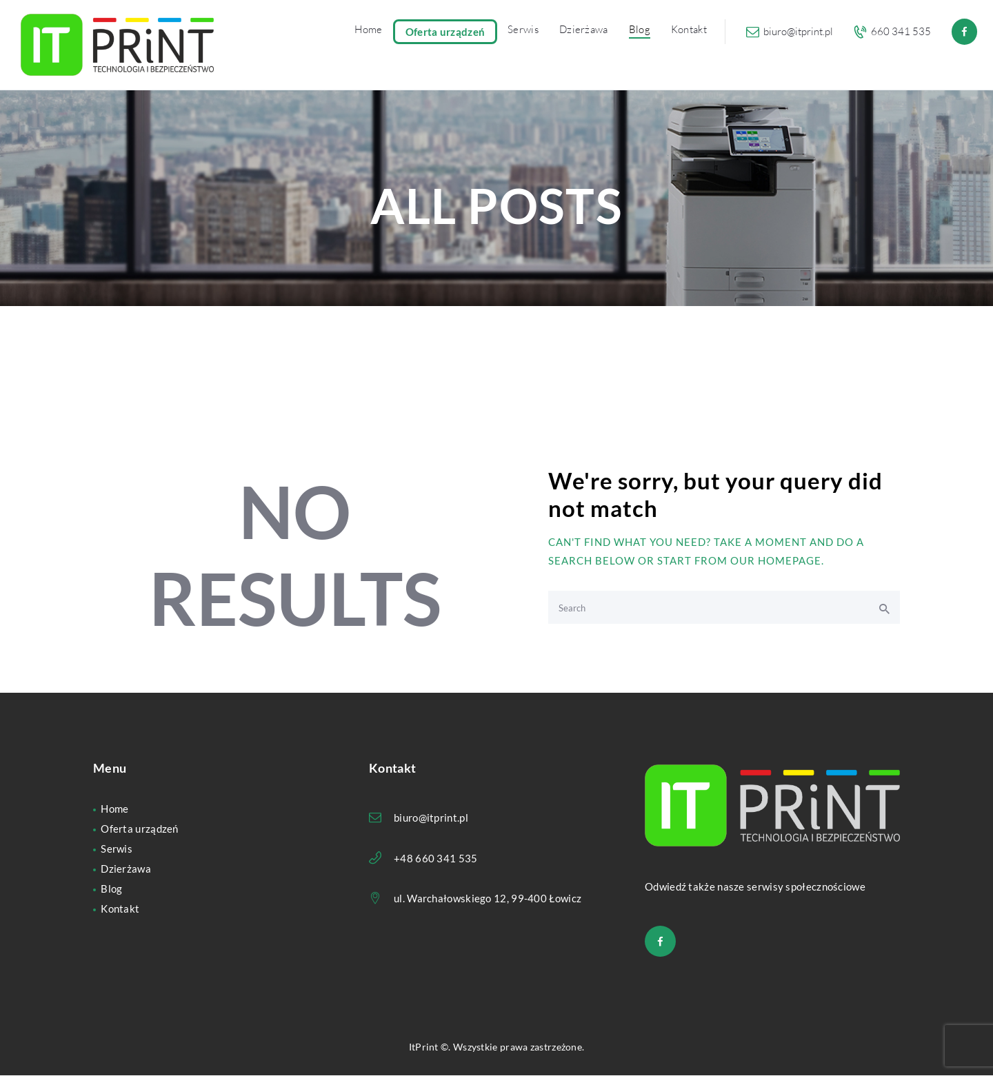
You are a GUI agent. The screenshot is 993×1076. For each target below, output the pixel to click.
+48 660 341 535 (436, 858)
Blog (111, 888)
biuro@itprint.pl (431, 817)
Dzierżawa (126, 868)
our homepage (775, 560)
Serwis (116, 848)
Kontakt (120, 908)
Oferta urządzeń (140, 828)
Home (114, 808)
